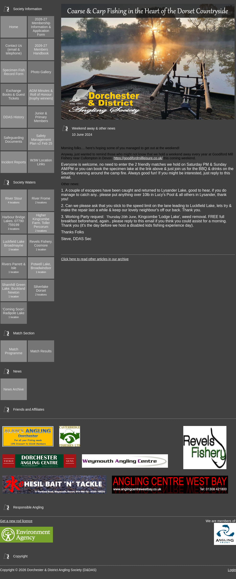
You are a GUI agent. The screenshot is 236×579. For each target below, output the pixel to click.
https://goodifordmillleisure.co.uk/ (138, 158)
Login (232, 570)
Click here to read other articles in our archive (95, 259)
